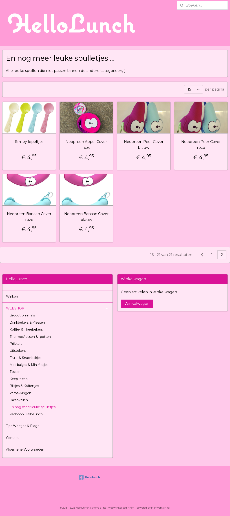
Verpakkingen (20, 393)
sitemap (96, 507)
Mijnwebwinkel (160, 507)
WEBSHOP (57, 308)
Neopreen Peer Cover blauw (144, 145)
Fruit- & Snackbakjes (25, 358)
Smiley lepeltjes (29, 142)
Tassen (15, 372)
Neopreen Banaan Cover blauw (86, 217)
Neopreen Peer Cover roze (201, 145)
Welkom (12, 296)
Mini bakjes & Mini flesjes (29, 365)
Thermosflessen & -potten (30, 337)
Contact (12, 438)
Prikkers (16, 344)
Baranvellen (19, 400)
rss (104, 507)
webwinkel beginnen (121, 507)
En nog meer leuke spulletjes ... (34, 407)
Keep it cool (19, 379)
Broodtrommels (22, 315)
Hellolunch (89, 477)
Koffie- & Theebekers (26, 329)
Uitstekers (18, 351)
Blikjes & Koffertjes (24, 386)
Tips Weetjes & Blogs (22, 426)
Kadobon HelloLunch (26, 414)
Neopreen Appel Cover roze (86, 145)
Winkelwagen (137, 303)
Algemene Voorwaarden (25, 449)
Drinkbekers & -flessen (27, 322)
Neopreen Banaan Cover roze (29, 217)
